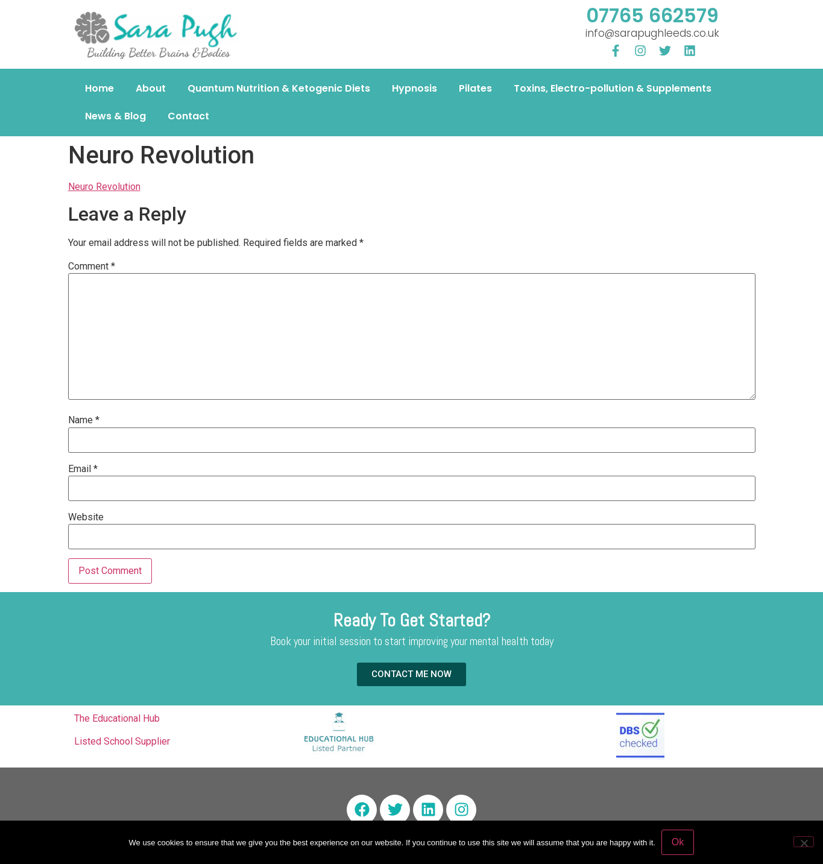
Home (99, 88)
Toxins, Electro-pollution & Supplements (612, 88)
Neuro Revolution (104, 186)
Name (83, 420)
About (151, 88)
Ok (678, 842)
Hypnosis (414, 88)
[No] (803, 841)
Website (86, 517)
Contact (188, 116)
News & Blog (115, 116)
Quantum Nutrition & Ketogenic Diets (279, 88)
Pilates (475, 88)
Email (83, 469)
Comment (91, 266)
